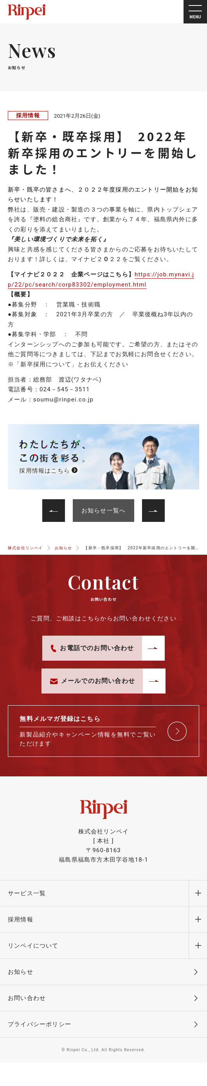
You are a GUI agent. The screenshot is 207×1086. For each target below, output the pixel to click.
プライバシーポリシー (39, 1024)
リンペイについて (33, 945)
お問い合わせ (27, 998)
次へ (58, 503)
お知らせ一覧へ (103, 510)
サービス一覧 (27, 893)
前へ (148, 503)
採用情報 (28, 115)
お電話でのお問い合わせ (92, 648)
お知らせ (20, 971)
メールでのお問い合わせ (92, 681)
